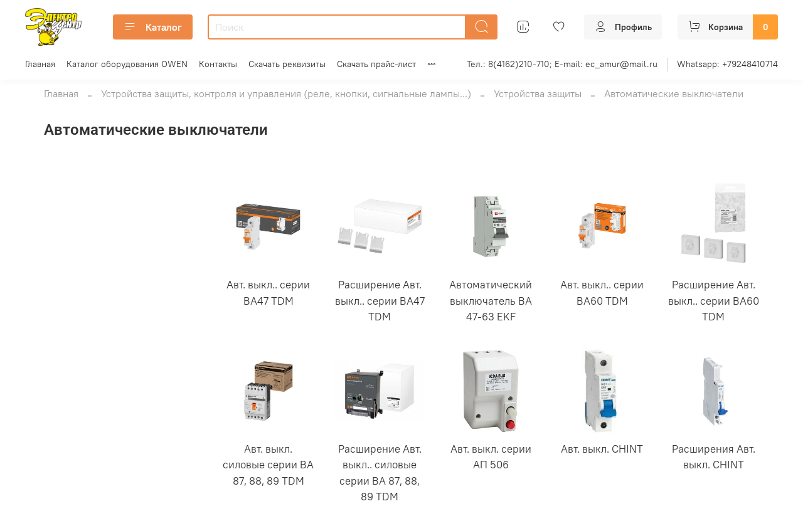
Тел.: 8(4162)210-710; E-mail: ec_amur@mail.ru (562, 64)
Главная (40, 64)
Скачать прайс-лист (376, 64)
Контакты (218, 64)
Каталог (153, 27)
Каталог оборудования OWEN (127, 64)
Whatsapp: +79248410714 (727, 64)
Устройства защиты (538, 93)
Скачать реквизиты (287, 64)
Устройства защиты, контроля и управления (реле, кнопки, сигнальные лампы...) (286, 93)
